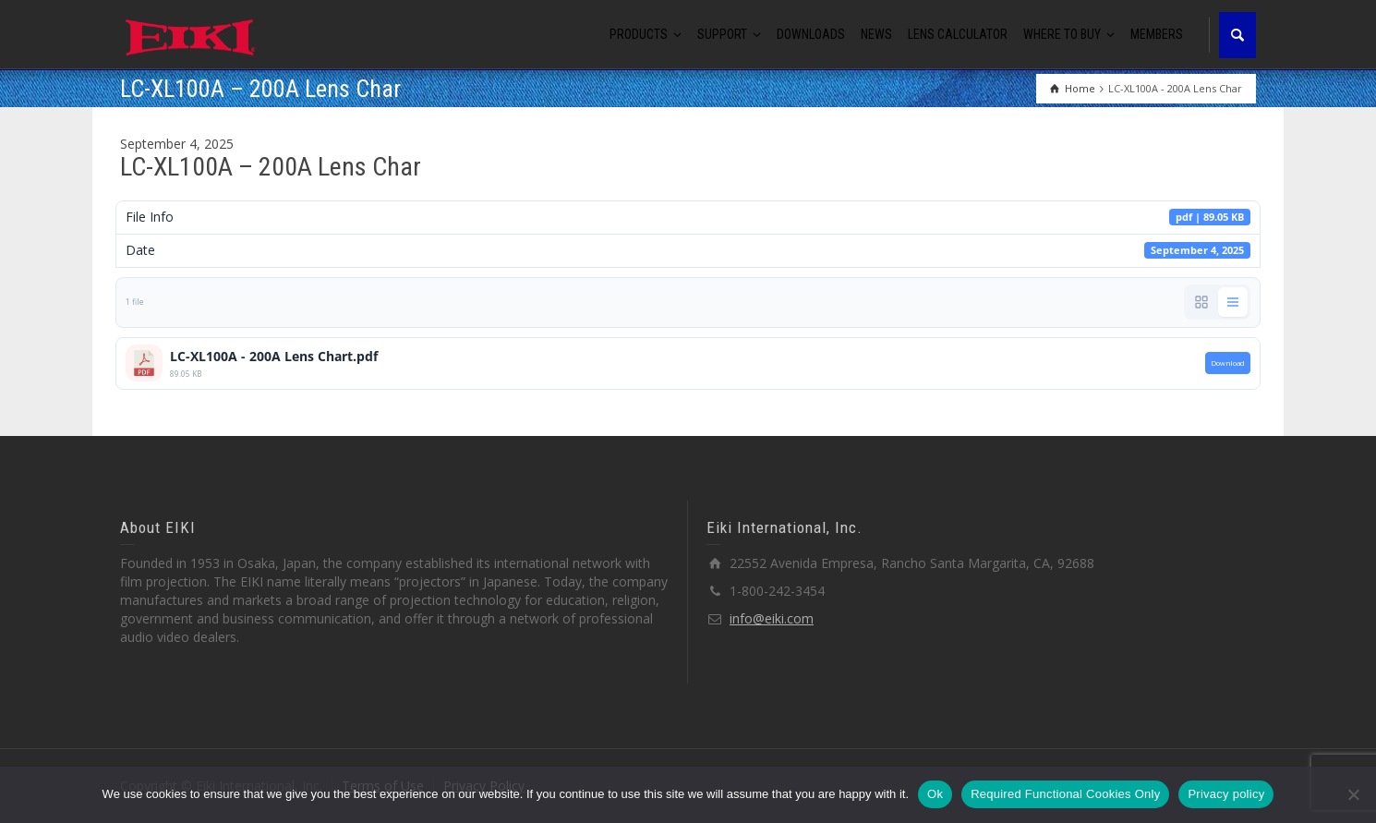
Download (1228, 363)
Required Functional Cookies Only (1065, 794)
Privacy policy (1226, 794)
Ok (935, 794)
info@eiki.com (772, 618)
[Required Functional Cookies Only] (1353, 794)
